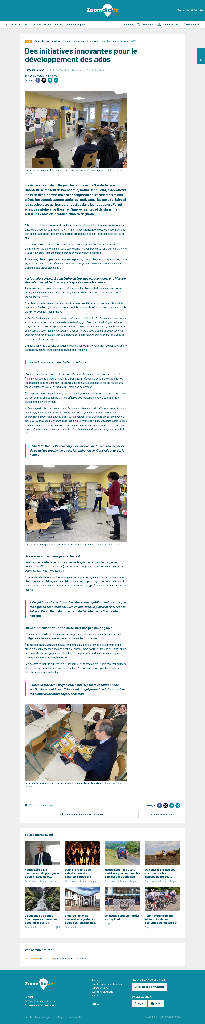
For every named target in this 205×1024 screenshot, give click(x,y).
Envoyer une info (192, 24)
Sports (95, 995)
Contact (29, 997)
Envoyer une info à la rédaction (40, 1005)
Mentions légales (43, 1017)
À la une (36, 24)
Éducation (106, 41)
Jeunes (115, 41)
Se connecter (150, 24)
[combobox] (15, 24)
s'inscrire (49, 958)
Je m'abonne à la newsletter (149, 987)
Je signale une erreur (161, 814)
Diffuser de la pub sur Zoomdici (40, 1001)
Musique (124, 41)
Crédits (28, 1017)
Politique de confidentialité (69, 1017)
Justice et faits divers (102, 992)
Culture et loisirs (100, 988)
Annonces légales (75, 24)
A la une (96, 980)
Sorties (47, 24)
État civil (59, 24)
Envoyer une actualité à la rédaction (84, 814)
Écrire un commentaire (41, 805)
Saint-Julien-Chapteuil (47, 41)
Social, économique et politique (80, 41)
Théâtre (134, 41)
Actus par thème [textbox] (11, 24)
